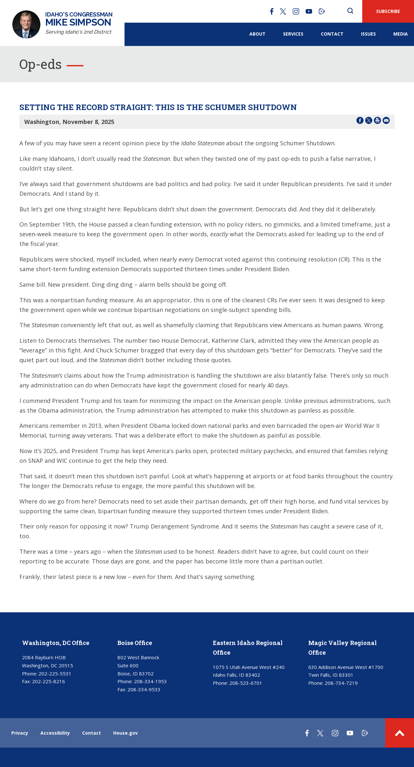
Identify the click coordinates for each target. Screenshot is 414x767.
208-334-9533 (143, 689)
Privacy (19, 733)
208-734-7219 (341, 683)
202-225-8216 (48, 681)
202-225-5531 (54, 673)
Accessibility (55, 733)
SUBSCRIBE (388, 11)
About (257, 34)
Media (400, 34)
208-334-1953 (150, 681)
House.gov (125, 733)
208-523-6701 (245, 683)
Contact (332, 34)
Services (293, 34)
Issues (368, 34)
